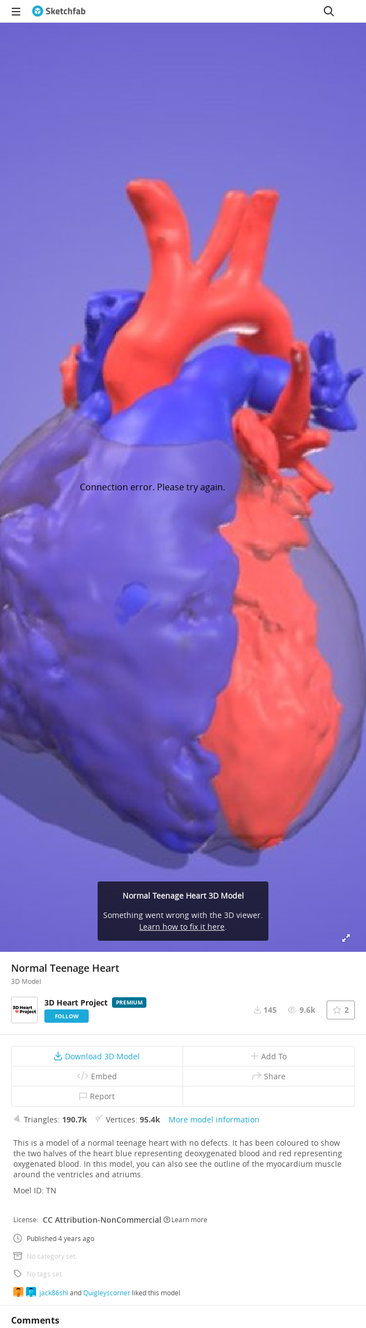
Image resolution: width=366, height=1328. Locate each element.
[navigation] (16, 11)
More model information (214, 1119)
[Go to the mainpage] (58, 11)
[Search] (329, 11)
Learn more (185, 1219)
